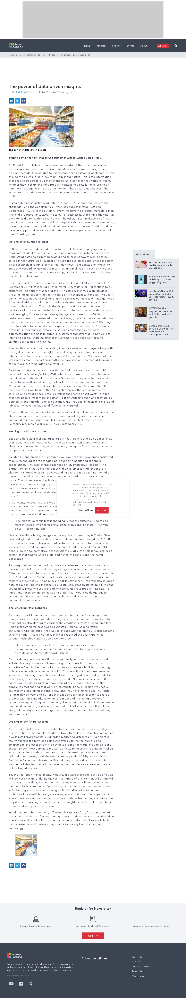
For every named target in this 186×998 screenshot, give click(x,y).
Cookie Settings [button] (85, 510)
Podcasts (102, 45)
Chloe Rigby (62, 92)
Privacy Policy (138, 971)
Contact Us (137, 957)
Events (131, 45)
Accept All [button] (101, 510)
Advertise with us (94, 958)
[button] (175, 45)
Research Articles (32, 55)
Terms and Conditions (141, 966)
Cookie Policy (138, 976)
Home (20, 55)
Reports (117, 45)
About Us (136, 962)
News (88, 45)
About (144, 45)
